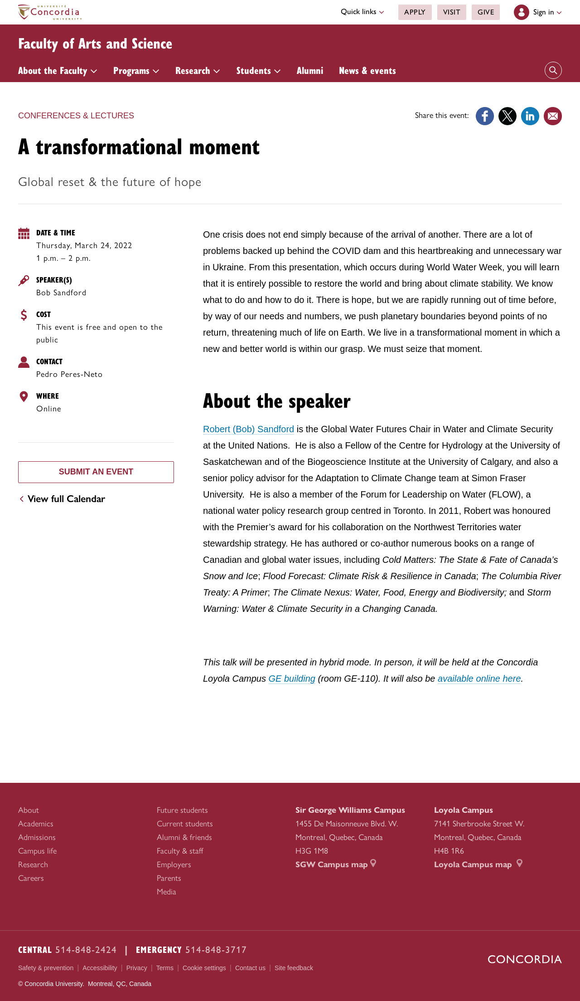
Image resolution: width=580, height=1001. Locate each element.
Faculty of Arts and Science (109, 42)
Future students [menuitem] (182, 810)
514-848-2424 (86, 949)
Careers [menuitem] (31, 878)
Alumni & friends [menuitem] (184, 837)
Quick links (362, 11)
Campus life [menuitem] (37, 851)
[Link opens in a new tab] (485, 115)
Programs (136, 70)
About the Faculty (57, 70)
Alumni (310, 70)
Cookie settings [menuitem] (204, 968)
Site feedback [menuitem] (294, 968)
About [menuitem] (28, 810)
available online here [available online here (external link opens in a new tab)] (479, 679)
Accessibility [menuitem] (99, 968)
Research (197, 70)
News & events (367, 70)
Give (486, 12)
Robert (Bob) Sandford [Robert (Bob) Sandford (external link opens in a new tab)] (248, 429)
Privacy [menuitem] (136, 968)
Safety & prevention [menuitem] (45, 968)
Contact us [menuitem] (250, 968)
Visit (451, 12)
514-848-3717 (216, 949)
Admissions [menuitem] (37, 837)
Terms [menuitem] (165, 968)
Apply (415, 12)
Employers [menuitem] (174, 864)
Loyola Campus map (478, 864)
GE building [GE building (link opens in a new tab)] (292, 679)
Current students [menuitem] (185, 824)
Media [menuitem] (166, 892)
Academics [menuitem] (35, 824)
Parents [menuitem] (169, 878)
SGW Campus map (335, 864)
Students (259, 70)
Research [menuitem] (33, 864)
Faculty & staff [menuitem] (180, 851)
